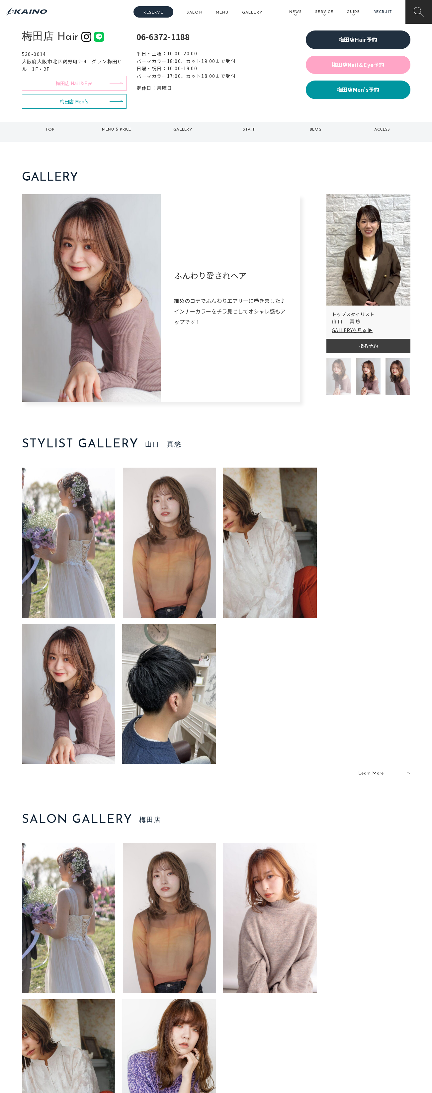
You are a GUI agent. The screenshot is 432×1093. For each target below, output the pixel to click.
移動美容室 (234, 986)
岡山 (178, 997)
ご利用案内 (66, 997)
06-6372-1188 (163, 36)
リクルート (355, 1008)
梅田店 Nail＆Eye (74, 83)
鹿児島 (180, 1018)
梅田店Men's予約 (358, 89)
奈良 (138, 1029)
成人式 (285, 1008)
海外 (178, 1029)
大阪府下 (143, 1008)
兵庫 (138, 1040)
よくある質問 (66, 1007)
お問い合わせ (358, 1040)
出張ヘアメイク (294, 986)
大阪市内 (143, 997)
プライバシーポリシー (367, 1029)
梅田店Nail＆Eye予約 (357, 65)
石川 (178, 986)
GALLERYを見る (349, 330)
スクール (287, 997)
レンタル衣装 (237, 1008)
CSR (348, 1018)
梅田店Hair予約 (358, 39)
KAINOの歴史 (358, 997)
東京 (138, 986)
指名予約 (368, 345)
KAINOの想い (358, 986)
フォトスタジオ (239, 997)
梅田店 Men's (74, 101)
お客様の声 (66, 1018)
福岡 (178, 1008)
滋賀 (138, 1018)
